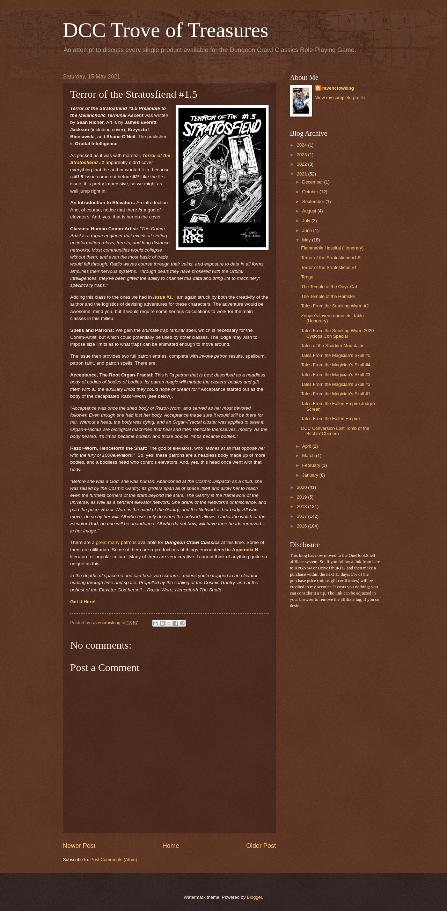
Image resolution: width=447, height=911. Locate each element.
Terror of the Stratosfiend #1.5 (330, 257)
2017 (302, 516)
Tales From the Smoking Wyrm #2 (335, 305)
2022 (302, 164)
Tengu (307, 276)
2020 (302, 487)
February (311, 465)
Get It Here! (83, 601)
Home (170, 845)
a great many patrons (114, 542)
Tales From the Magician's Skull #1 (336, 393)
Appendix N (245, 549)
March (309, 455)
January (310, 475)
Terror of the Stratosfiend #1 (329, 267)
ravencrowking (338, 88)
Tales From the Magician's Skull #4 (336, 364)
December (313, 182)
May (307, 239)
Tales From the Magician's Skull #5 (336, 355)
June (307, 230)
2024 (302, 145)
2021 (302, 174)
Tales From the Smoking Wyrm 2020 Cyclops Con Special (337, 333)
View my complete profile (340, 97)
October (310, 191)
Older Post (261, 845)
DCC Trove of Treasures (165, 30)
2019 (302, 497)
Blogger (254, 897)
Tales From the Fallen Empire (330, 418)
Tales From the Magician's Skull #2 (336, 384)
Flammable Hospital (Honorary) (332, 248)
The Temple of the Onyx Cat (329, 286)
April (307, 446)
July (306, 220)
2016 (302, 526)
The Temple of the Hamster (328, 296)
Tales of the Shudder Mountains (332, 345)
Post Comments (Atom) (113, 859)
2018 (302, 506)
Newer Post (79, 845)
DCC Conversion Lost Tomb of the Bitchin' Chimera (335, 431)
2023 (302, 154)
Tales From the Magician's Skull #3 (336, 374)
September (313, 201)
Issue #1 (162, 297)
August (309, 211)
